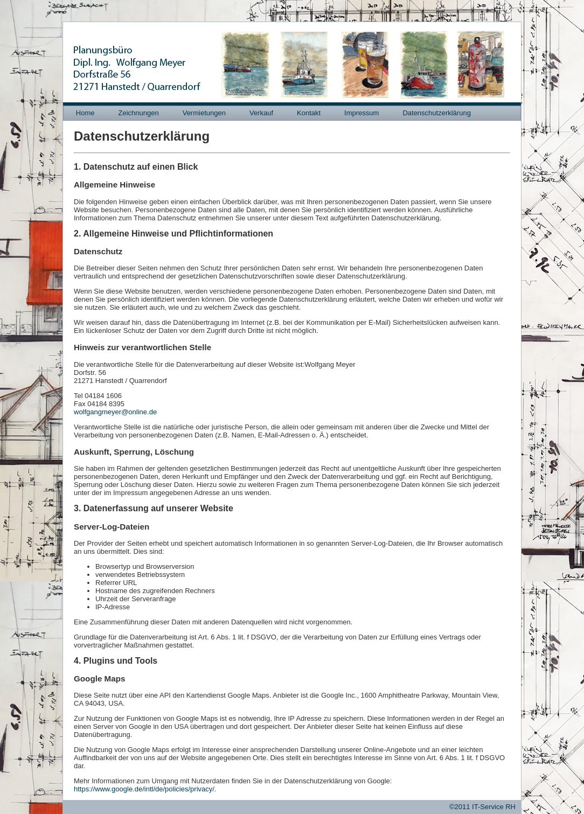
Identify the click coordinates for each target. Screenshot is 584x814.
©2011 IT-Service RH (482, 807)
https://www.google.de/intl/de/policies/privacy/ (144, 789)
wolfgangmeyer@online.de (115, 412)
